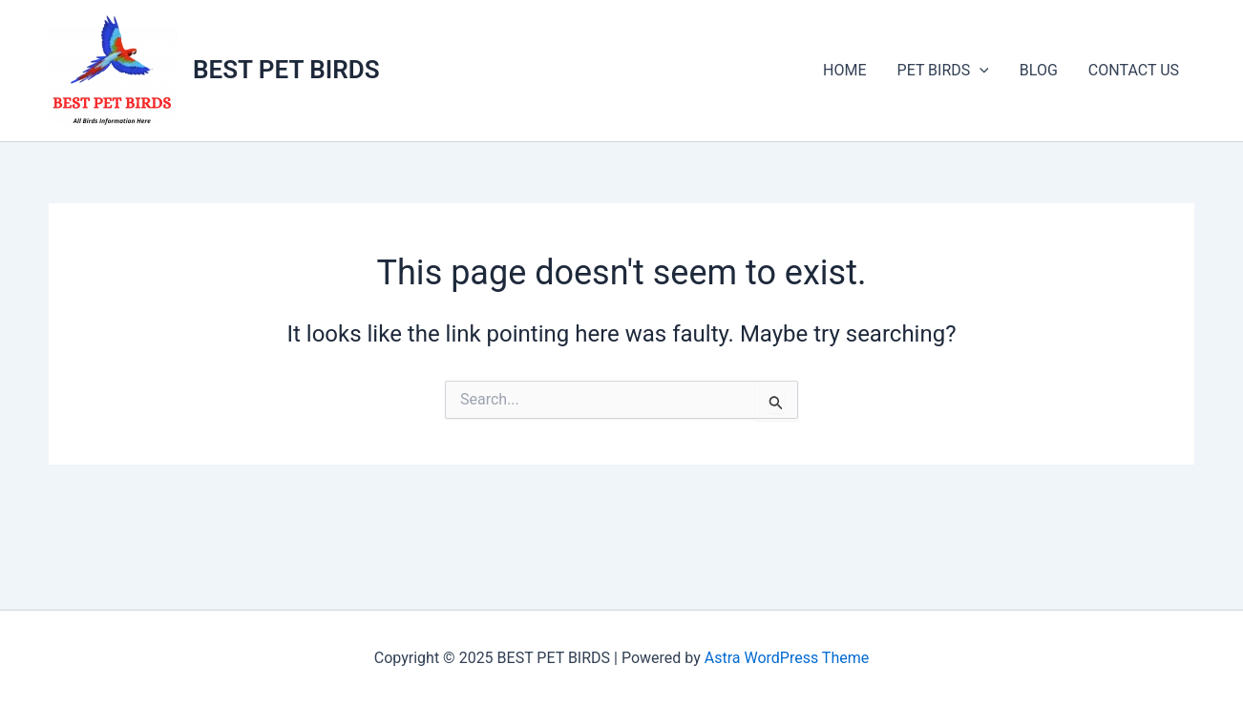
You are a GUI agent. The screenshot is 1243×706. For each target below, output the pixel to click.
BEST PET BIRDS (286, 69)
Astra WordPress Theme (787, 658)
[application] (979, 70)
